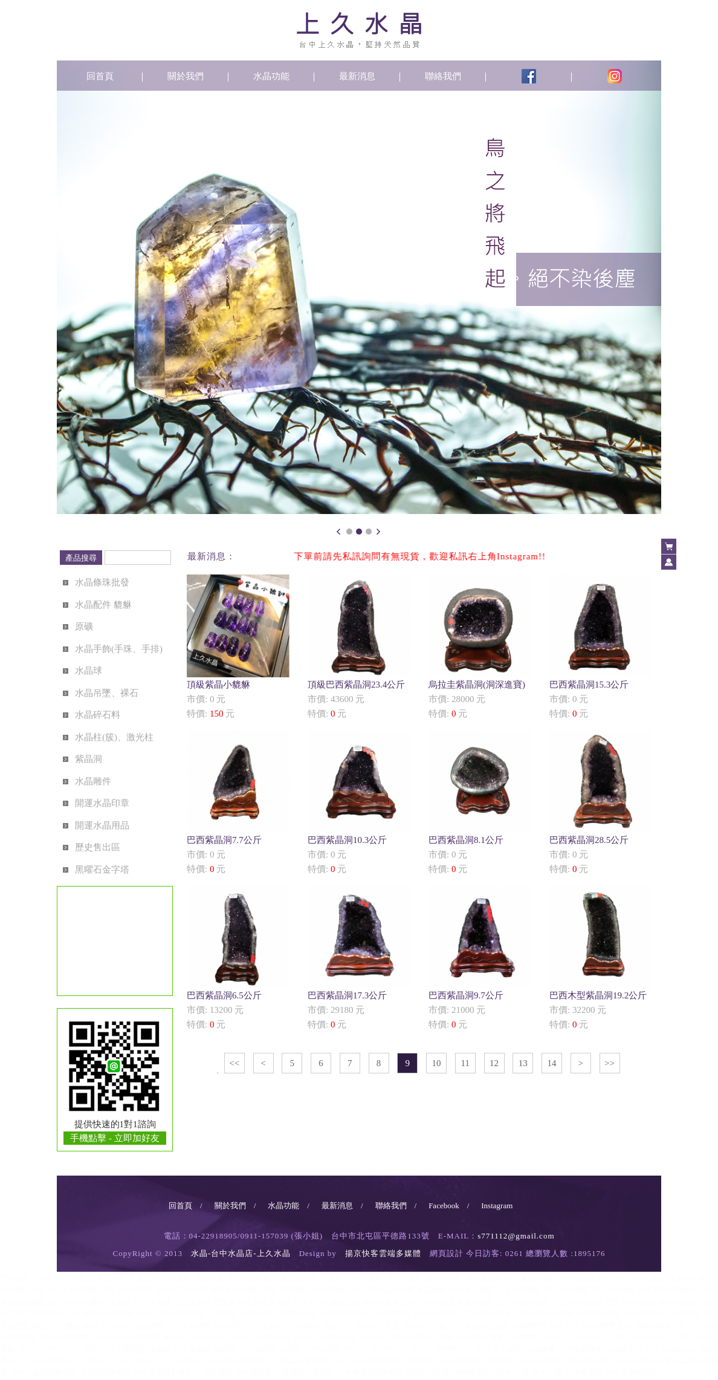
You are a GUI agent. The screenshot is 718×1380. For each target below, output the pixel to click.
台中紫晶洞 (257, 1349)
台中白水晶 (272, 1337)
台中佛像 (522, 1337)
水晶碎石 (228, 1325)
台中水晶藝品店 (670, 1349)
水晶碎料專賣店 (536, 1325)
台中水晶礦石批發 (642, 1360)
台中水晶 (70, 1278)
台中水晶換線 (471, 1290)
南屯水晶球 (272, 1302)
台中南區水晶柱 (585, 1278)
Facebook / (449, 1205)
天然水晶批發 (181, 1360)
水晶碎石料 (97, 715)
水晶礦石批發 (587, 1360)
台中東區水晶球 (319, 1302)
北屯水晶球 (192, 1302)
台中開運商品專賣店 (370, 1373)
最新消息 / (342, 1205)
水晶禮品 (685, 1313)
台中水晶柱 (364, 1278)
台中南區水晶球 (373, 1302)
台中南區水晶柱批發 (311, 1290)
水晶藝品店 (624, 1349)
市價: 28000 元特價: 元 (480, 646)
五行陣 (29, 1349)
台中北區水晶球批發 (170, 1313)
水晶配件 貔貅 (103, 605)
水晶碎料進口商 (660, 1325)
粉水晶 (304, 1337)
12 (494, 1063)
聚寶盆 (225, 1313)
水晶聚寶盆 (392, 1313)
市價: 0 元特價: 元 (238, 646)
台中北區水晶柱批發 (380, 1290)
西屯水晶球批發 (631, 1302)
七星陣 (682, 1337)
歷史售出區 (97, 847)
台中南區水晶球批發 (101, 1313)
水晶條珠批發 (102, 582)
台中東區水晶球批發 (32, 1313)
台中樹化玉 (388, 1349)
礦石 (482, 1349)
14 (552, 1063)
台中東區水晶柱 (531, 1278)
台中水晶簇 (323, 1349)
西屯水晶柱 (444, 1278)
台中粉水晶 (337, 1337)
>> (609, 1063)
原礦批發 (500, 1360)
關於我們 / (235, 1205)
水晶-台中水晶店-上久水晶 (241, 1253)
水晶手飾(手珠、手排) (119, 649)
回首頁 (100, 76)
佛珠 (446, 1337)
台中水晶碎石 (268, 1325)
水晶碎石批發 (424, 1325)
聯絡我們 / (396, 1205)
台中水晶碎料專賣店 (598, 1325)
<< (234, 1063)
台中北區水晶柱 (640, 1278)
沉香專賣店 (584, 1373)
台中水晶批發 (248, 1278)
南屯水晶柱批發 (181, 1290)
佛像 (497, 1337)
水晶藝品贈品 (598, 1313)
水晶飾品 (373, 1337)
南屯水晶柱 (484, 1278)
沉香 (522, 1373)
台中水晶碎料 (188, 1325)
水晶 (45, 1278)
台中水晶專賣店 (50, 1360)
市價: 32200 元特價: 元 (600, 957)
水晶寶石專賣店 (105, 1373)
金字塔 (616, 1337)
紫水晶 (174, 1337)
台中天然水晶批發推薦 (366, 1360)
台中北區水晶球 (428, 1302)
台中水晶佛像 (580, 1349)
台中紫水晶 (207, 1337)
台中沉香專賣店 (631, 1373)
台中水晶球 (152, 1302)
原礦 (84, 626)
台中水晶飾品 (413, 1337)
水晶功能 (271, 76)
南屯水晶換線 (613, 1290)
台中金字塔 (649, 1337)
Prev (340, 532)
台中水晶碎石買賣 (370, 1325)
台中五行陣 (62, 1349)
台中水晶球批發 (522, 1302)
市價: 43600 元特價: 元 (359, 646)
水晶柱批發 (687, 1278)
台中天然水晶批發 (236, 1360)
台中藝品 (116, 1325)
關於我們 (185, 76)
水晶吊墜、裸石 (106, 693)
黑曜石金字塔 (102, 869)
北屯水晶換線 (518, 1290)
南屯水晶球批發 (685, 1302)
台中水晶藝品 (645, 1313)
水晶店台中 (107, 1278)
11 (465, 1063)
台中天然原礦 (460, 1360)
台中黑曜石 (453, 1349)
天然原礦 (420, 1360)
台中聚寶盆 (257, 1313)
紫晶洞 (88, 759)
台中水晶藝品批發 (544, 1313)
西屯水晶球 (232, 1302)
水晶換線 (431, 1290)
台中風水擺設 (257, 1373)
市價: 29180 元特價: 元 (359, 957)
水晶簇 (290, 1349)
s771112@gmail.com (515, 1235)
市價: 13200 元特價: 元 (238, 957)
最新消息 (357, 76)
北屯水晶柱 (404, 1278)
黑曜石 (421, 1349)
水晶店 (139, 1278)
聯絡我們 (443, 76)
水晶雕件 (93, 781)
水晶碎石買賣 (315, 1325)
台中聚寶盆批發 (344, 1313)
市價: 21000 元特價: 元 (480, 957)
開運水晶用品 (102, 825)
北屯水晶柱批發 (72, 1290)
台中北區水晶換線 (76, 1302)
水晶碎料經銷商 (65, 1337)
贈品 (40, 1325)
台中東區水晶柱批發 (243, 1290)
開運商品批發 (428, 1373)
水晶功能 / (288, 1205)
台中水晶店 (172, 1278)
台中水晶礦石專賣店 (43, 1373)
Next (378, 532)
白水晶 (239, 1337)
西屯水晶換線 (565, 1290)
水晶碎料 (148, 1325)
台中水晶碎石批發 (479, 1325)
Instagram (497, 1205)
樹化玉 (355, 1349)
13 (523, 1063)
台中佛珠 (471, 1337)
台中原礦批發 (540, 1360)
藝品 (90, 1325)
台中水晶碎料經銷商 (127, 1337)
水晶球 (88, 670)
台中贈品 (65, 1325)
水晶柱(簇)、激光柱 (114, 737)
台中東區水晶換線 (667, 1290)
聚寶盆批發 (297, 1313)
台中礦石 (507, 1349)
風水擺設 (217, 1373)
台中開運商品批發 (482, 1373)
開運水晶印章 (102, 803)
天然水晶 (94, 1360)
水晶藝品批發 (489, 1313)
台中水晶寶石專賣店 (166, 1373)
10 (436, 1063)
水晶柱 (332, 1278)
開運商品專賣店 (308, 1373)
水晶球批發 (475, 1302)
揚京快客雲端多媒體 (383, 1253)
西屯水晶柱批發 (127, 1290)
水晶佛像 (540, 1349)
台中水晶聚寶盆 (438, 1313)
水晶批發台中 (295, 1278)
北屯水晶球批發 (576, 1302)
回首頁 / (185, 1205)
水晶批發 (208, 1278)
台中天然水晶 (134, 1360)
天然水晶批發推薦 (297, 1360)
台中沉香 (547, 1373)
